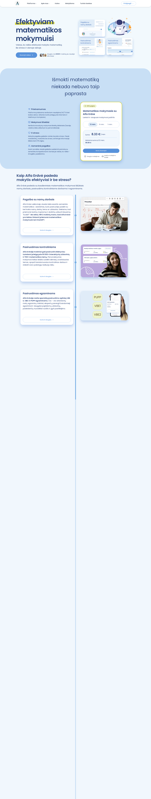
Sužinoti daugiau (47, 231)
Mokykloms (69, 3)
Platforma (32, 3)
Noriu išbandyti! (101, 151)
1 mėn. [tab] (110, 124)
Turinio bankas (86, 3)
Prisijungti (129, 3)
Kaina (57, 3)
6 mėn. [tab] (101, 124)
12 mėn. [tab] (93, 124)
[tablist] (101, 124)
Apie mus (45, 3)
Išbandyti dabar (26, 55)
